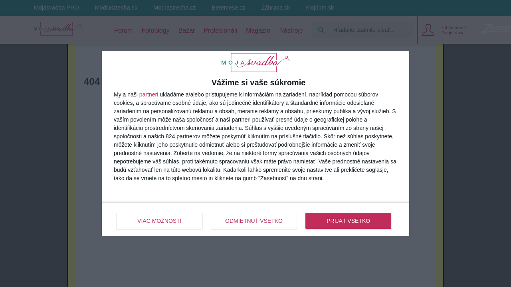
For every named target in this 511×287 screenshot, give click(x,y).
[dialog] (255, 143)
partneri (148, 94)
